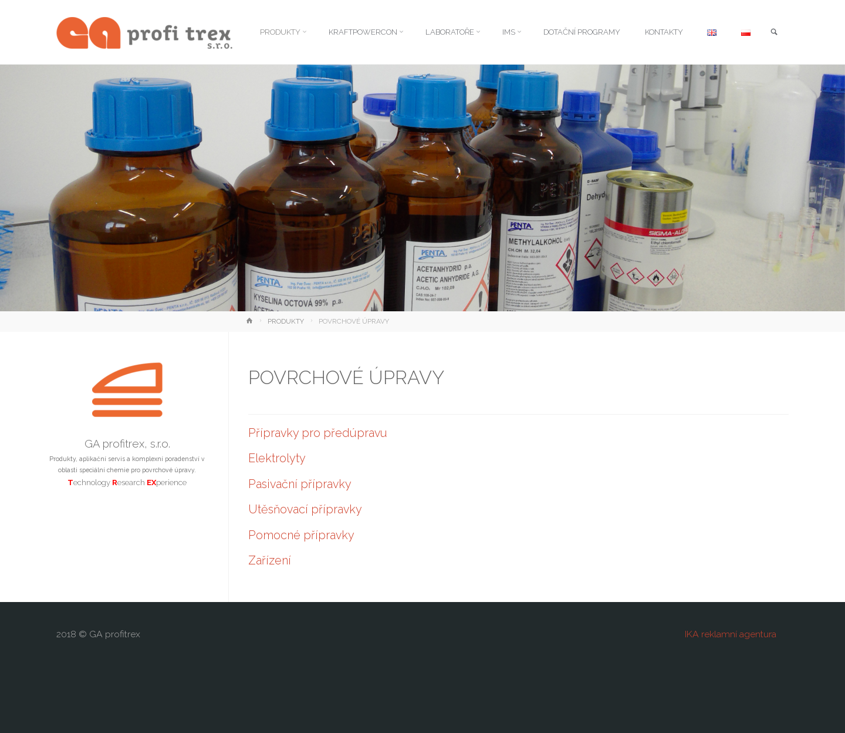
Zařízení (269, 560)
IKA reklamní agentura (730, 634)
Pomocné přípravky (301, 535)
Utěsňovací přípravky (305, 509)
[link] (774, 33)
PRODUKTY (286, 321)
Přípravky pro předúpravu (317, 433)
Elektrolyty (277, 458)
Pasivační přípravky (299, 484)
